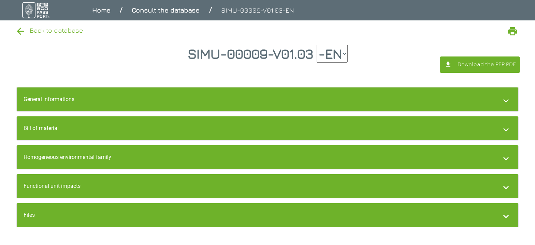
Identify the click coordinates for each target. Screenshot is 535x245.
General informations (49, 99)
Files (29, 215)
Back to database (49, 30)
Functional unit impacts (52, 186)
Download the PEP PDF (480, 64)
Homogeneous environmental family (67, 157)
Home (101, 10)
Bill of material (41, 128)
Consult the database (166, 10)
